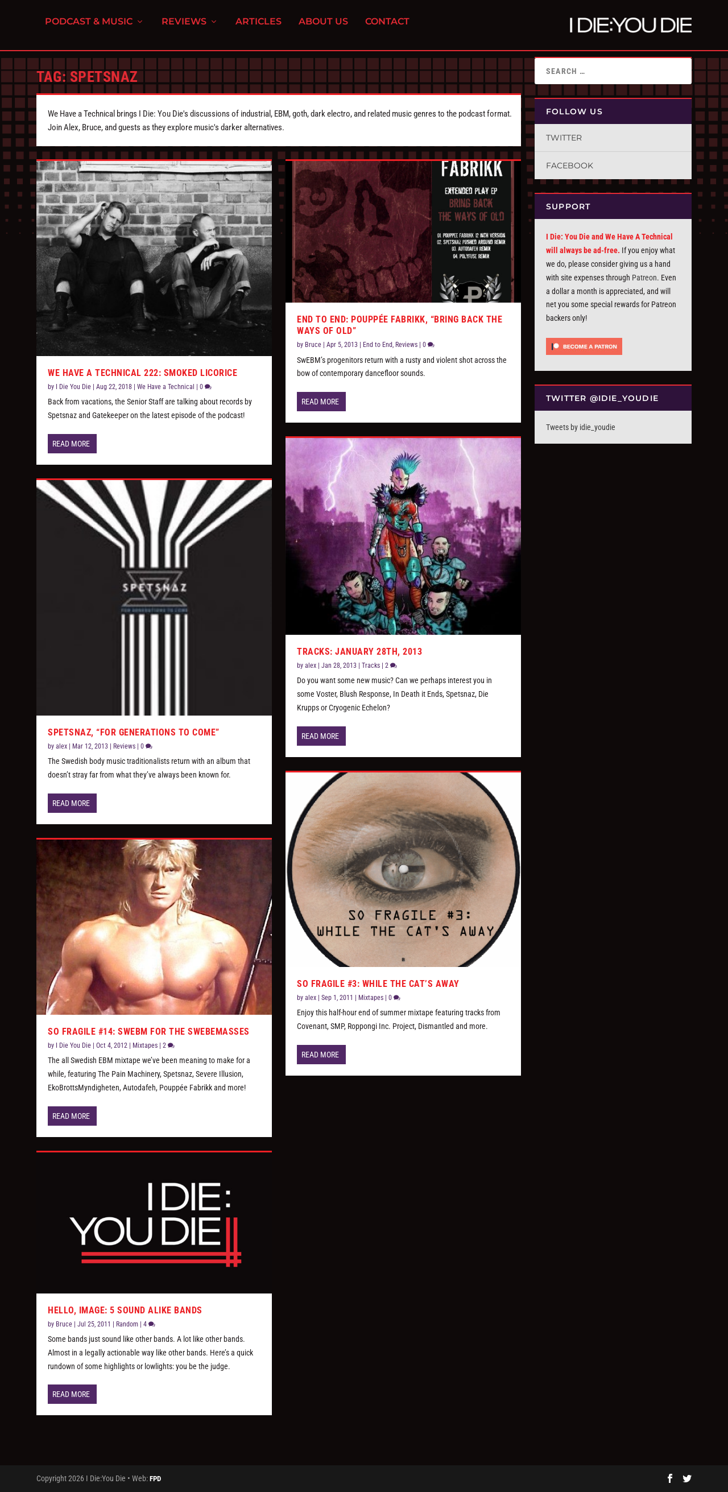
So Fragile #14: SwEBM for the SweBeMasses (149, 1031)
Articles (258, 29)
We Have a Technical (166, 387)
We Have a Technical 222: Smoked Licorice (142, 372)
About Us (323, 29)
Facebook (569, 165)
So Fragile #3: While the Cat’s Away (378, 983)
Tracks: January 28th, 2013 (359, 651)
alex (61, 746)
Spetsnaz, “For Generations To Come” (134, 732)
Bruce (64, 1324)
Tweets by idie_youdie (580, 427)
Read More (71, 443)
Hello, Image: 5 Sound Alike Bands (125, 1310)
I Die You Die (73, 387)
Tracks (371, 665)
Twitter (564, 138)
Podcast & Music (89, 29)
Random (127, 1324)
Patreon (644, 277)
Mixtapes (145, 1045)
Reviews (184, 29)
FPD (155, 1478)
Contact (387, 29)
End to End (377, 345)
